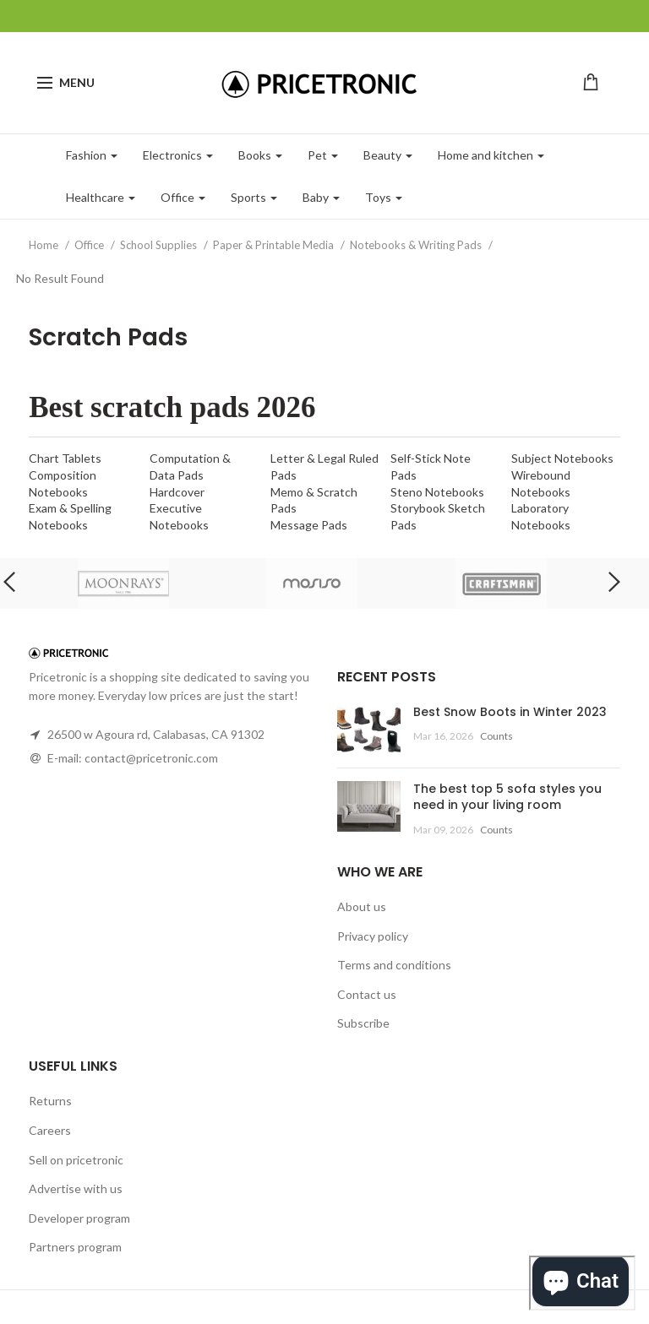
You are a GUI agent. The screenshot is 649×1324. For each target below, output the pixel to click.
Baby (321, 197)
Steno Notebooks (437, 492)
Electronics (178, 155)
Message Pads (308, 525)
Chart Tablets (65, 458)
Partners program (75, 1247)
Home (45, 245)
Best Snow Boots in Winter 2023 (510, 711)
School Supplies (159, 245)
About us (361, 906)
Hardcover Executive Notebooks (179, 508)
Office (183, 197)
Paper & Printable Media (274, 245)
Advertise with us (76, 1188)
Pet (323, 155)
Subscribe (363, 1023)
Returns (50, 1100)
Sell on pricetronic (76, 1160)
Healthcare (100, 197)
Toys (383, 197)
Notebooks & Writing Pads (417, 245)
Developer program (79, 1218)
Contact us (366, 994)
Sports (254, 197)
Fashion (91, 155)
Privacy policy (372, 936)
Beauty (387, 155)
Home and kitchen (491, 155)
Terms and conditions (394, 965)
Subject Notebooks (562, 458)
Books (260, 155)
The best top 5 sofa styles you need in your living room (507, 797)
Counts (496, 736)
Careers (50, 1130)
